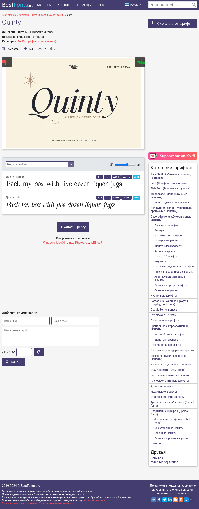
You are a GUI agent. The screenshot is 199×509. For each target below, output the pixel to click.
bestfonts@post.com (94, 500)
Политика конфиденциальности (56, 503)
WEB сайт (97, 242)
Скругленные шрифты (165, 320)
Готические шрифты (163, 315)
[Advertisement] (73, 276)
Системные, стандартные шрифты (172, 350)
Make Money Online (164, 462)
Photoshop (82, 242)
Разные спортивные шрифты (171, 438)
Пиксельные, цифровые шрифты (173, 271)
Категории (45, 5)
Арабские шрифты (162, 386)
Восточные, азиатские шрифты (170, 375)
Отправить (13, 361)
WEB (136, 177)
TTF (100, 177)
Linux (70, 242)
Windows (49, 242)
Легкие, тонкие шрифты (166, 344)
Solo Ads (157, 458)
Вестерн (159, 230)
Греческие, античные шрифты (170, 380)
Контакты (65, 5)
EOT (107, 177)
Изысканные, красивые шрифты (171, 364)
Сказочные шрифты (166, 290)
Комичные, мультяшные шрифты (174, 266)
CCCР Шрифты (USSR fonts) (168, 369)
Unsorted (156, 443)
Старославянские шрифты (167, 396)
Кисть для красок (164, 251)
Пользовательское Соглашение (19, 503)
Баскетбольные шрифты (168, 427)
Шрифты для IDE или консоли (172, 202)
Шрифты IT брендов (166, 339)
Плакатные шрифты (166, 225)
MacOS (60, 242)
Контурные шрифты (166, 240)
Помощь (84, 5)
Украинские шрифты (164, 391)
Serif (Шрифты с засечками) (37, 41)
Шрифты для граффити (168, 245)
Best (18, 4)
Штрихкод (160, 261)
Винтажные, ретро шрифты (170, 285)
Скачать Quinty (73, 227)
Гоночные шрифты (165, 433)
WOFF (116, 177)
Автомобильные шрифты (169, 334)
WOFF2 (126, 177)
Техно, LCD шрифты (166, 256)
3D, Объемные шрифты (168, 235)
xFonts (100, 5)
